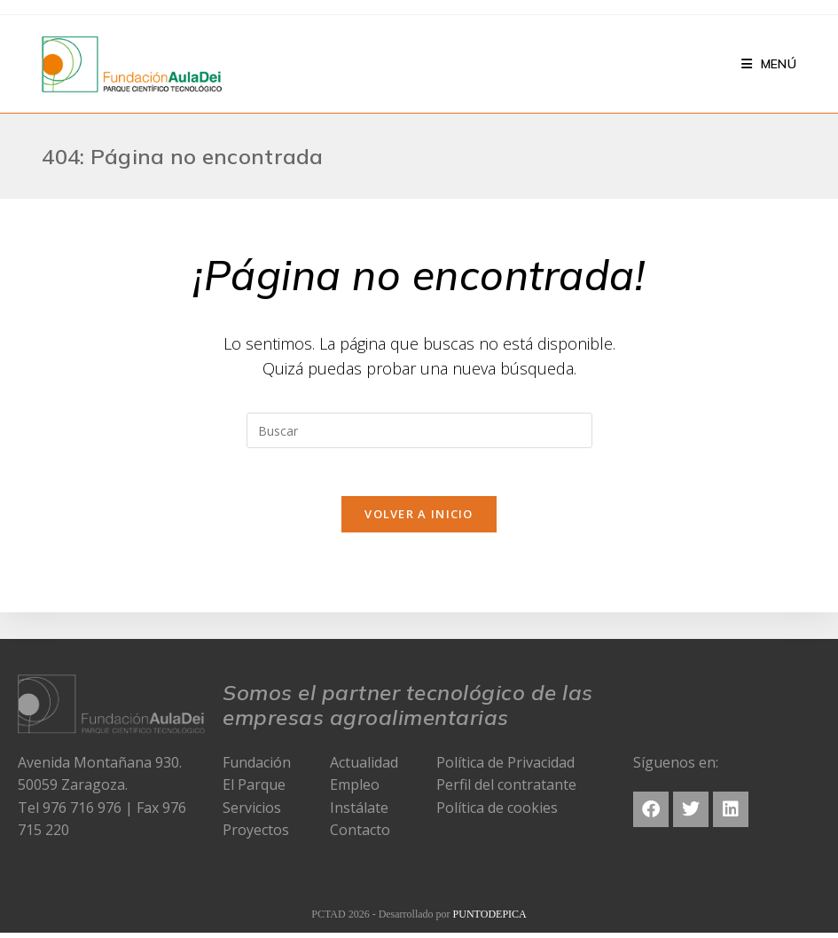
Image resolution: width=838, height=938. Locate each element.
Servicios (252, 813)
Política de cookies (497, 813)
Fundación (257, 766)
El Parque (254, 790)
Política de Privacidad (505, 766)
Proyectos (256, 835)
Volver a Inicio (419, 519)
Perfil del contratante (506, 790)
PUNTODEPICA (490, 919)
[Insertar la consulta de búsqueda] (419, 430)
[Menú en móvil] (768, 64)
